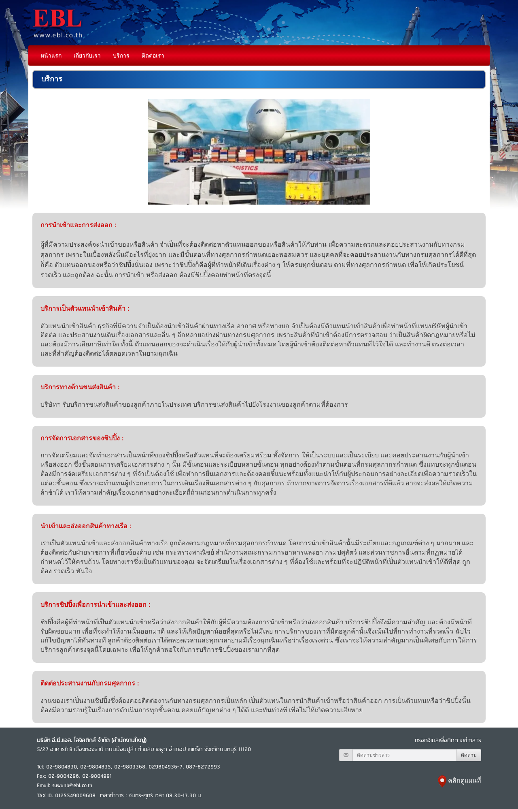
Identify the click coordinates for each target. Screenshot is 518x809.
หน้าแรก (51, 55)
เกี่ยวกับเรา (87, 55)
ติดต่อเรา (153, 55)
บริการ (121, 55)
